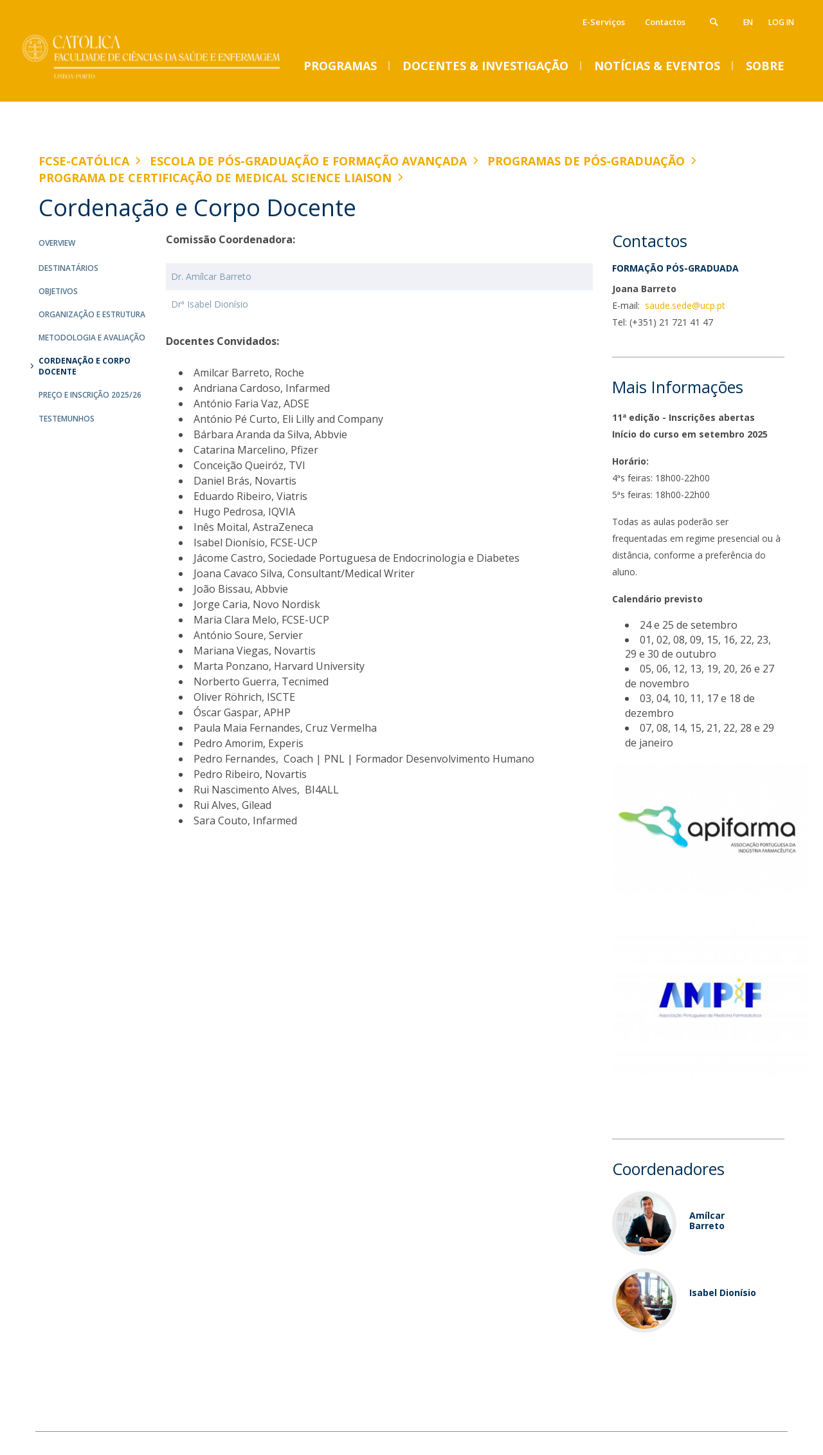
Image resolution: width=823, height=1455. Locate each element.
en (748, 22)
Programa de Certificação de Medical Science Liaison (215, 177)
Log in (781, 22)
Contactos (665, 22)
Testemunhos (67, 418)
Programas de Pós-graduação (586, 161)
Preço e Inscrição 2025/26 (90, 394)
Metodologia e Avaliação (92, 337)
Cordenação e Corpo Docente (85, 366)
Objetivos (58, 291)
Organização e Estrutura (92, 314)
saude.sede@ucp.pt (683, 305)
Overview (57, 242)
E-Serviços (604, 22)
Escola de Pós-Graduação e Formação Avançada (308, 161)
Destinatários (68, 268)
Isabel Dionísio (722, 1292)
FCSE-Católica (84, 161)
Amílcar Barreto (707, 1220)
